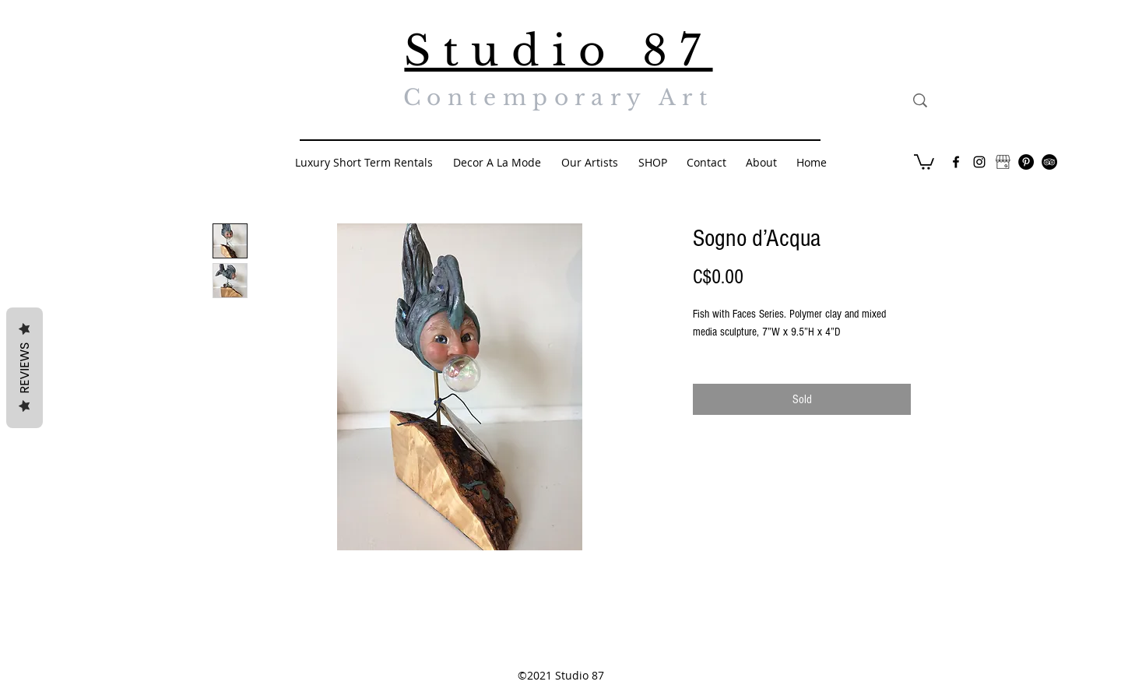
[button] (924, 161)
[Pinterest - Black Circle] (1026, 162)
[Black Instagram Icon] (979, 162)
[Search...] (992, 100)
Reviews (24, 368)
